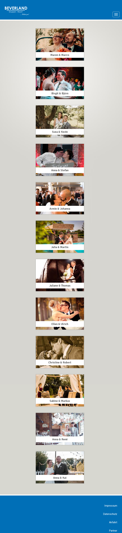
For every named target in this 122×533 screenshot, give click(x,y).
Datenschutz (110, 514)
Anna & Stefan (60, 170)
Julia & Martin (59, 247)
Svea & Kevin (60, 132)
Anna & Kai (59, 478)
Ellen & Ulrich (59, 324)
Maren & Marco (59, 55)
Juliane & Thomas (59, 285)
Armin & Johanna (59, 208)
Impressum (110, 505)
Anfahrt (113, 522)
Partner (113, 530)
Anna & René (60, 439)
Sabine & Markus (60, 401)
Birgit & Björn (59, 93)
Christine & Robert (59, 362)
